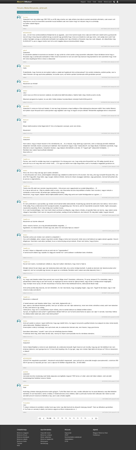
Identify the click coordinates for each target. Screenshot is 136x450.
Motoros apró (108, 2)
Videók (100, 2)
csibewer (26, 385)
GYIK (66, 441)
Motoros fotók (22, 441)
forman (25, 17)
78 (54, 418)
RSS (18, 445)
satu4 (25, 50)
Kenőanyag (44, 443)
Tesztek (19, 443)
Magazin (83, 2)
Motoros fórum (22, 435)
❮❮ (40, 418)
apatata (25, 372)
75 (66, 418)
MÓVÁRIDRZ (27, 33)
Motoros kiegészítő (47, 439)
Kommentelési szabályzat (73, 437)
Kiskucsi (25, 81)
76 (62, 418)
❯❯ (96, 418)
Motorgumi (44, 441)
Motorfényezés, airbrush (35, 8)
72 (77, 418)
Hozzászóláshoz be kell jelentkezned (28, 12)
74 (70, 418)
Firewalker (26, 403)
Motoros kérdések (23, 437)
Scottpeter (26, 66)
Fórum (89, 2)
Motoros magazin (23, 433)
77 (58, 418)
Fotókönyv (96, 435)
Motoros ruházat (46, 435)
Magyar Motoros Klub (100, 433)
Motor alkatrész (46, 437)
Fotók (94, 2)
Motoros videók (22, 439)
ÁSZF (66, 435)
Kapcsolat (68, 433)
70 (85, 418)
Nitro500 (26, 106)
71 (81, 418)
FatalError (26, 159)
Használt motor (46, 433)
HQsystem (26, 137)
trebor (25, 91)
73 (74, 418)
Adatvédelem (69, 439)
